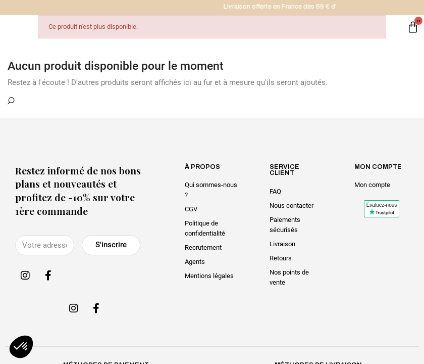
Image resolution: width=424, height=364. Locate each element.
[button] (21, 347)
